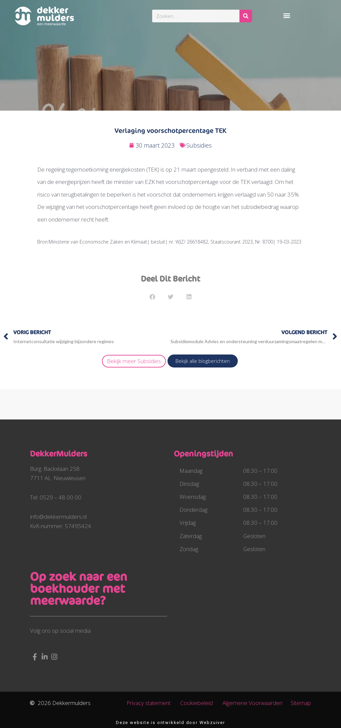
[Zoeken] (245, 16)
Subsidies (199, 145)
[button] (286, 15)
